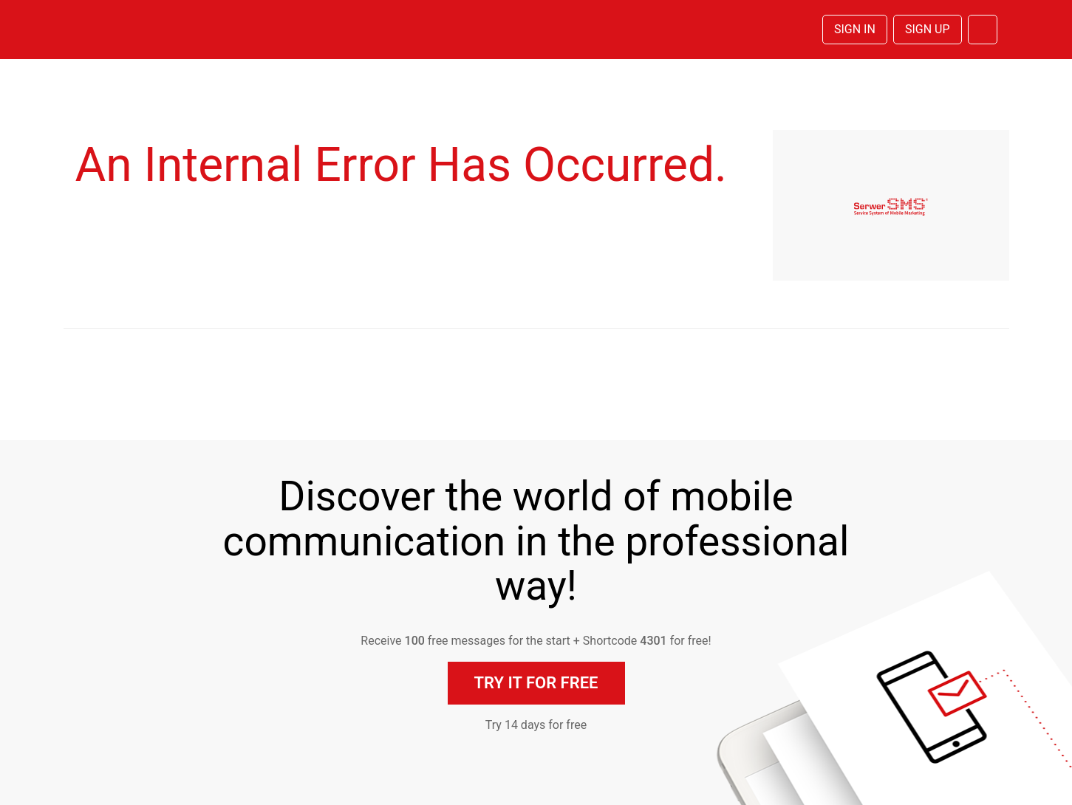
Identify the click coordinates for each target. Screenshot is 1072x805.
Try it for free (536, 683)
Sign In (854, 29)
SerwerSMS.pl (143, 29)
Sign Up (927, 29)
